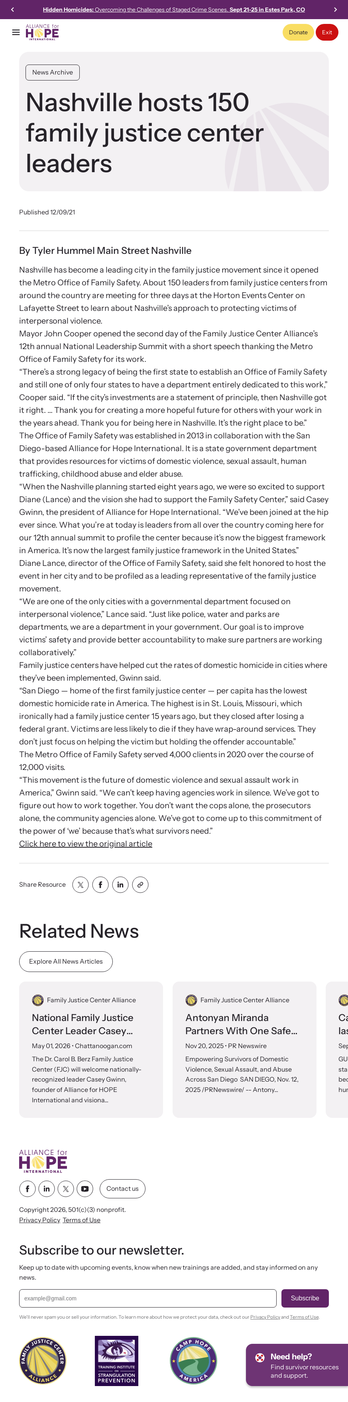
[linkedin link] (46, 1189)
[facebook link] (27, 1189)
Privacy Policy (39, 1220)
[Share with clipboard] (140, 884)
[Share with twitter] (80, 884)
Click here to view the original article (85, 843)
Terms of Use (81, 1220)
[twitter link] (65, 1189)
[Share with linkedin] (120, 884)
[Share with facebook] (100, 884)
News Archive (52, 72)
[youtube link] (85, 1189)
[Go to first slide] (335, 9)
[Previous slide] (13, 9)
